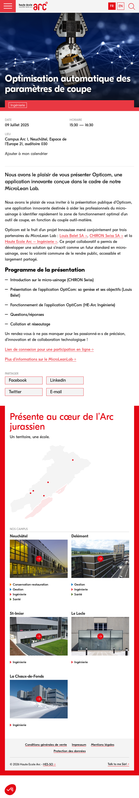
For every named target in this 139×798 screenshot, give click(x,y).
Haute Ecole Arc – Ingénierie (29, 241)
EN (121, 6)
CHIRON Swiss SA (105, 236)
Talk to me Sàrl (117, 764)
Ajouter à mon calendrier (26, 154)
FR (112, 6)
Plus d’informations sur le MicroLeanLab (39, 359)
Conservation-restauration (30, 584)
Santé (17, 599)
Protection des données (70, 751)
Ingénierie (19, 594)
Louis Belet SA (72, 236)
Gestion (18, 589)
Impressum (79, 744)
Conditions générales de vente (46, 744)
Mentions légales (102, 744)
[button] (8, 6)
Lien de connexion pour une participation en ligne (47, 349)
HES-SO (48, 764)
